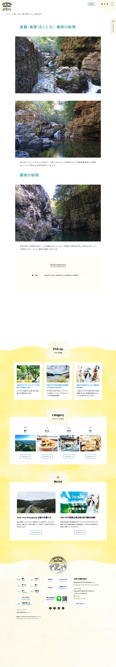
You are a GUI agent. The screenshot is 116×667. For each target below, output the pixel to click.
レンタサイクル (63, 580)
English (91, 4)
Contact (80, 604)
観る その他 (17, 14)
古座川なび (63, 588)
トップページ (9, 14)
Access (77, 596)
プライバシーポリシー (22, 610)
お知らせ (50, 580)
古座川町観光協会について (23, 612)
